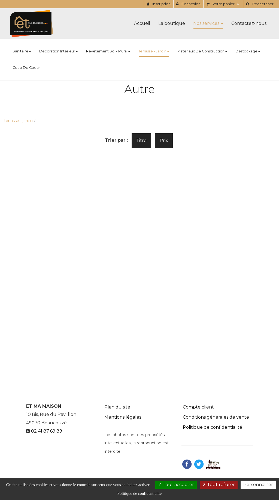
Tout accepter (176, 484)
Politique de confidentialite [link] (139, 493)
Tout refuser (218, 484)
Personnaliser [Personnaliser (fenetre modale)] (258, 484)
